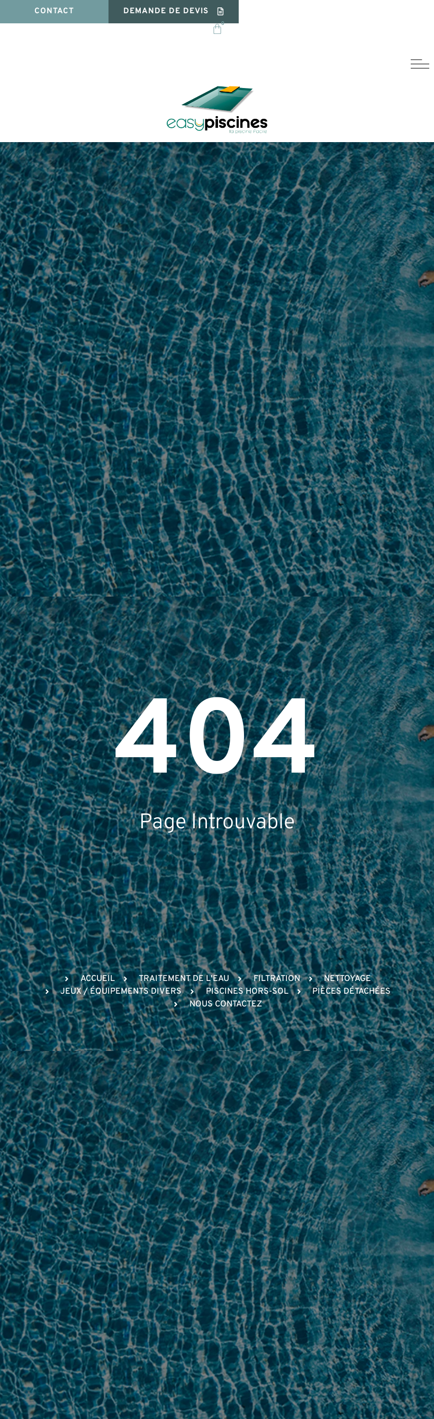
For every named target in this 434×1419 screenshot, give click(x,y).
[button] (173, 12)
